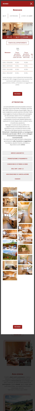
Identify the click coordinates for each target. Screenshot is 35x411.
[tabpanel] (17, 30)
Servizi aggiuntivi (17, 153)
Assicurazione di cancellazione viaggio (17, 177)
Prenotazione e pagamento (17, 158)
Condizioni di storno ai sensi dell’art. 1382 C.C (17, 166)
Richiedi (5, 4)
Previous (9, 37)
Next (25, 37)
